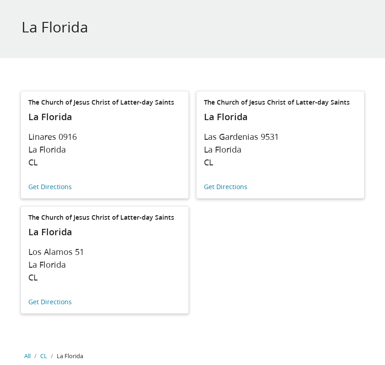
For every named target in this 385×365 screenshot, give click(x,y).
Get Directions (50, 187)
